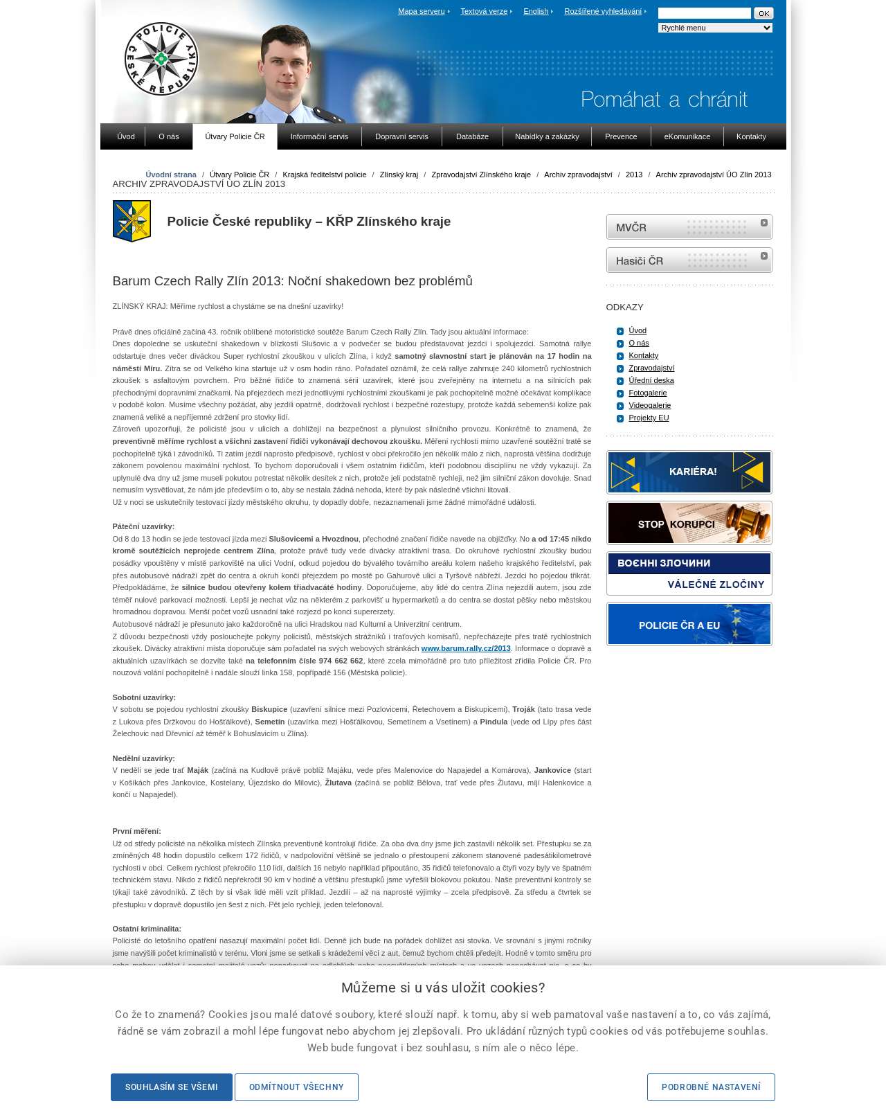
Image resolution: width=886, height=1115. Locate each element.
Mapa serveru (421, 11)
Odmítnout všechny (296, 1087)
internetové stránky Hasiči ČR (689, 260)
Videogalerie (650, 405)
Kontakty (644, 355)
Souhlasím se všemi (171, 1087)
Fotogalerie (648, 393)
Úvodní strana (171, 174)
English (535, 11)
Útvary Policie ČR (239, 174)
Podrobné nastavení (711, 1087)
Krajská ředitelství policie (324, 174)
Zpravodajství (652, 368)
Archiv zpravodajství (578, 174)
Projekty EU (649, 417)
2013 (634, 174)
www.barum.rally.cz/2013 (466, 648)
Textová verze (483, 11)
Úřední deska (651, 380)
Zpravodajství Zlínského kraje (481, 174)
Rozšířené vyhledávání (603, 11)
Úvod (638, 330)
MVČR (689, 227)
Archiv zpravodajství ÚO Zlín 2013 (714, 174)
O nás (639, 343)
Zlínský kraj (399, 174)
